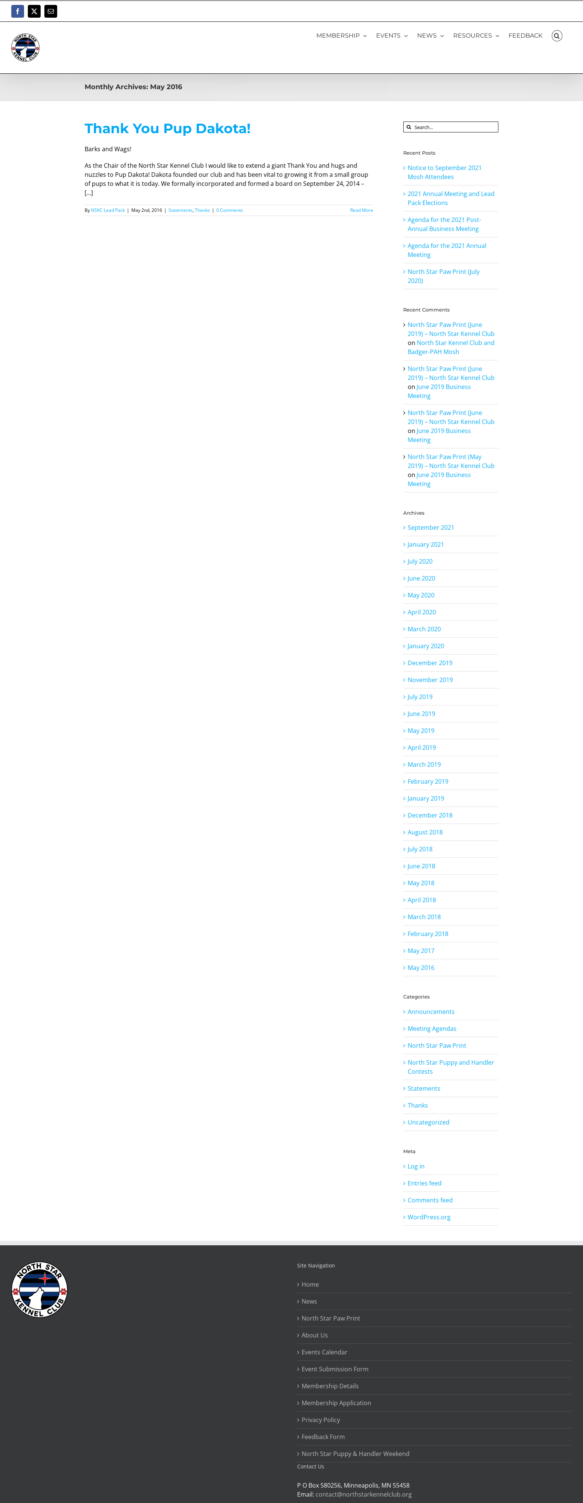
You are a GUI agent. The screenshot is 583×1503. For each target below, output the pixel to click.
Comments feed (430, 1200)
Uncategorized (428, 1122)
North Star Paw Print (437, 1045)
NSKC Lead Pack (108, 210)
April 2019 (422, 747)
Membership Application (336, 1403)
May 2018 (421, 883)
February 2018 (428, 934)
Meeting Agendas (432, 1028)
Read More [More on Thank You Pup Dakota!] (361, 210)
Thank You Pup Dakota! (168, 128)
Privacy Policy (321, 1420)
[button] (557, 35)
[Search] (408, 127)
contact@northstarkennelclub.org (364, 1494)
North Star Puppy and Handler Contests (451, 1067)
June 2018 (421, 866)
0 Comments (229, 210)
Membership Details (330, 1386)
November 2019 (430, 680)
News (309, 1301)
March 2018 (424, 917)
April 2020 (422, 612)
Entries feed (425, 1183)
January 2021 (426, 544)
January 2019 (426, 798)
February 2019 (428, 781)
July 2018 (420, 849)
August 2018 (425, 832)
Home (310, 1284)
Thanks (202, 210)
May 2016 (421, 968)
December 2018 (430, 815)
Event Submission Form (335, 1369)
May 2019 (421, 730)
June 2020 (421, 578)
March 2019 (424, 764)
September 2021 (431, 527)
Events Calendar (325, 1352)
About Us (315, 1335)
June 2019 (421, 714)
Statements (181, 210)
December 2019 (430, 663)
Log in (416, 1166)
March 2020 (424, 629)
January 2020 (426, 646)
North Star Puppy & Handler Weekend (356, 1454)
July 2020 (420, 561)
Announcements (431, 1012)
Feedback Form (323, 1437)
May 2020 (421, 595)
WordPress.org (429, 1217)
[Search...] (450, 127)
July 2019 (420, 697)
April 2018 (422, 900)
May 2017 (421, 951)
